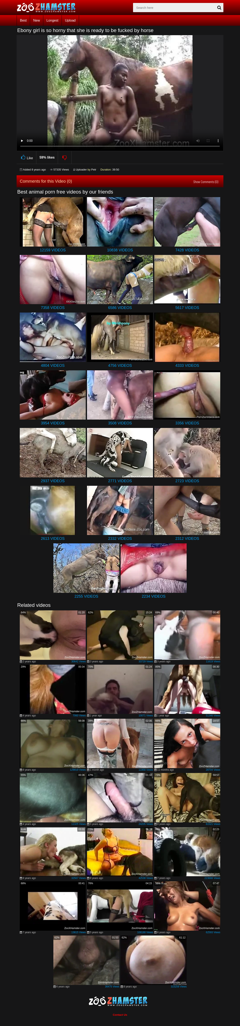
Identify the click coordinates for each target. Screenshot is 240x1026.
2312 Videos (187, 538)
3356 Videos (187, 423)
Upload (70, 20)
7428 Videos (187, 250)
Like (26, 157)
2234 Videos (153, 596)
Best (23, 20)
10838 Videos (120, 250)
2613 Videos (53, 538)
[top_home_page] (48, 7)
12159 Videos (53, 250)
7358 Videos (53, 308)
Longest (52, 20)
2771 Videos (120, 481)
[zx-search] (178, 7)
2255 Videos (86, 596)
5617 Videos (187, 308)
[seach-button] (219, 7)
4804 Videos (53, 365)
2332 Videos (120, 538)
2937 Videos (53, 481)
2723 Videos (187, 481)
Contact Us (120, 1014)
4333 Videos (187, 365)
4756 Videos (120, 365)
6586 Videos (120, 308)
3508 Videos (120, 423)
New (36, 20)
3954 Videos (53, 423)
